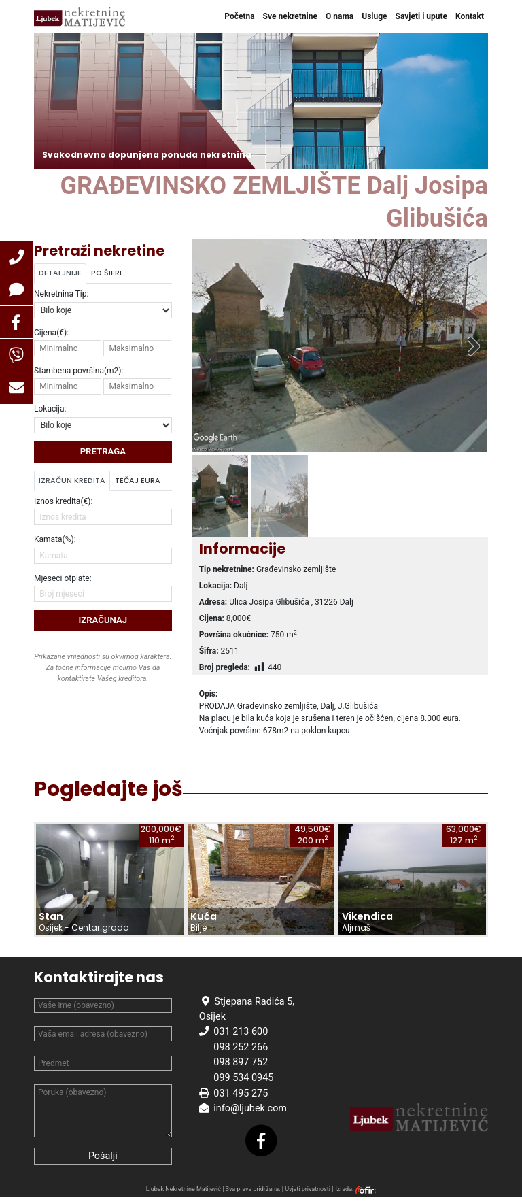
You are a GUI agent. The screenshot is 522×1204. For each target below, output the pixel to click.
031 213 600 (240, 1039)
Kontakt (469, 16)
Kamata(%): (55, 539)
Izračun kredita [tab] (72, 480)
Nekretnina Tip (61, 294)
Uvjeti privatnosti (307, 1196)
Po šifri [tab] (106, 273)
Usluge (374, 16)
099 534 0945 (243, 1085)
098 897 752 (240, 1069)
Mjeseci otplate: (63, 578)
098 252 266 (240, 1054)
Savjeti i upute (422, 16)
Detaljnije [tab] (60, 273)
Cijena (51, 332)
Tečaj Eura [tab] (137, 480)
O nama (339, 16)
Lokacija (50, 409)
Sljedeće (466, 349)
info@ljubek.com (250, 1116)
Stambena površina (78, 370)
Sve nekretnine (290, 16)
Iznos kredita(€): (63, 501)
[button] (16, 257)
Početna (239, 16)
